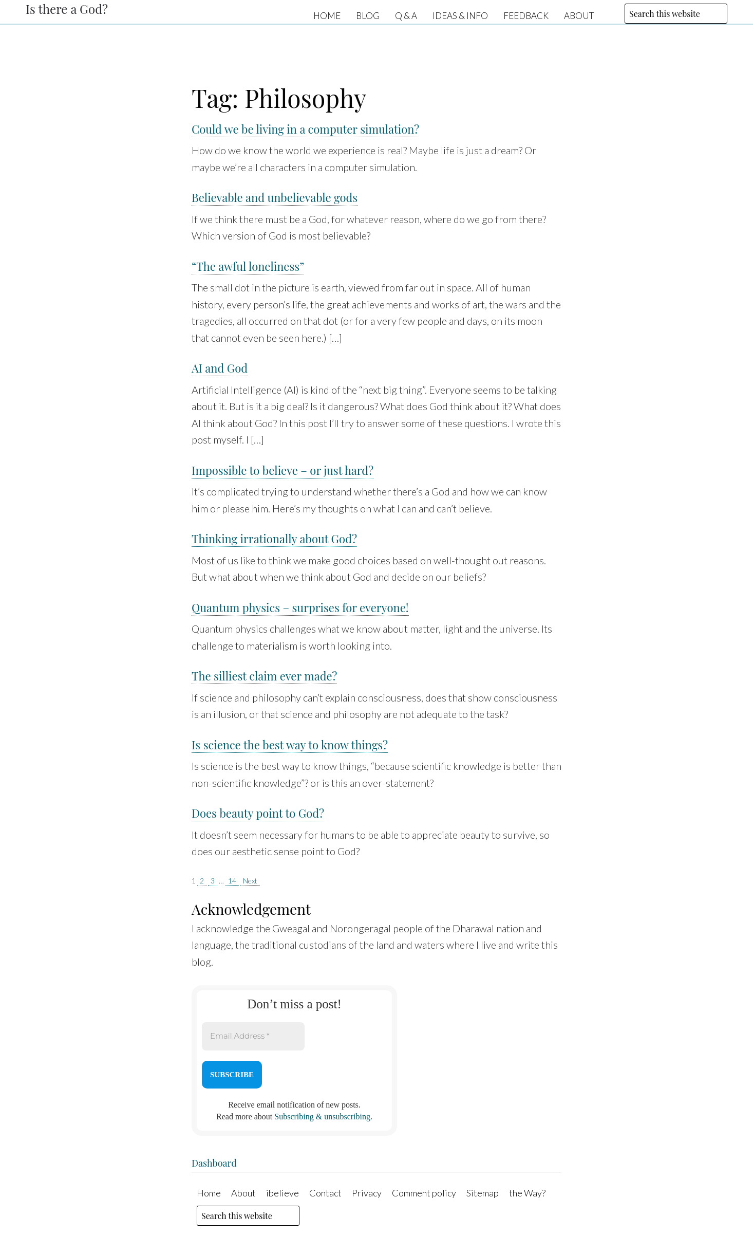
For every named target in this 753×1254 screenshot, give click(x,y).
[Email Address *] (253, 1036)
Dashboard (214, 1163)
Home (327, 15)
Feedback (526, 15)
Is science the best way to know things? (290, 744)
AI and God (220, 368)
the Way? (527, 1192)
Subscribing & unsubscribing (322, 1116)
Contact (325, 1192)
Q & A (406, 15)
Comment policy (424, 1192)
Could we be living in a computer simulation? (305, 129)
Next (250, 880)
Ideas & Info (460, 15)
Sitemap (482, 1192)
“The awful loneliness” (248, 266)
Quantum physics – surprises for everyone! (300, 607)
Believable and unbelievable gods (274, 197)
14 (232, 880)
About (579, 15)
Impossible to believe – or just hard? (282, 470)
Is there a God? (67, 9)
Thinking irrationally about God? (274, 538)
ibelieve (282, 1192)
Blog (368, 15)
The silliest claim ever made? (264, 676)
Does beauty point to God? (258, 813)
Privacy (367, 1192)
